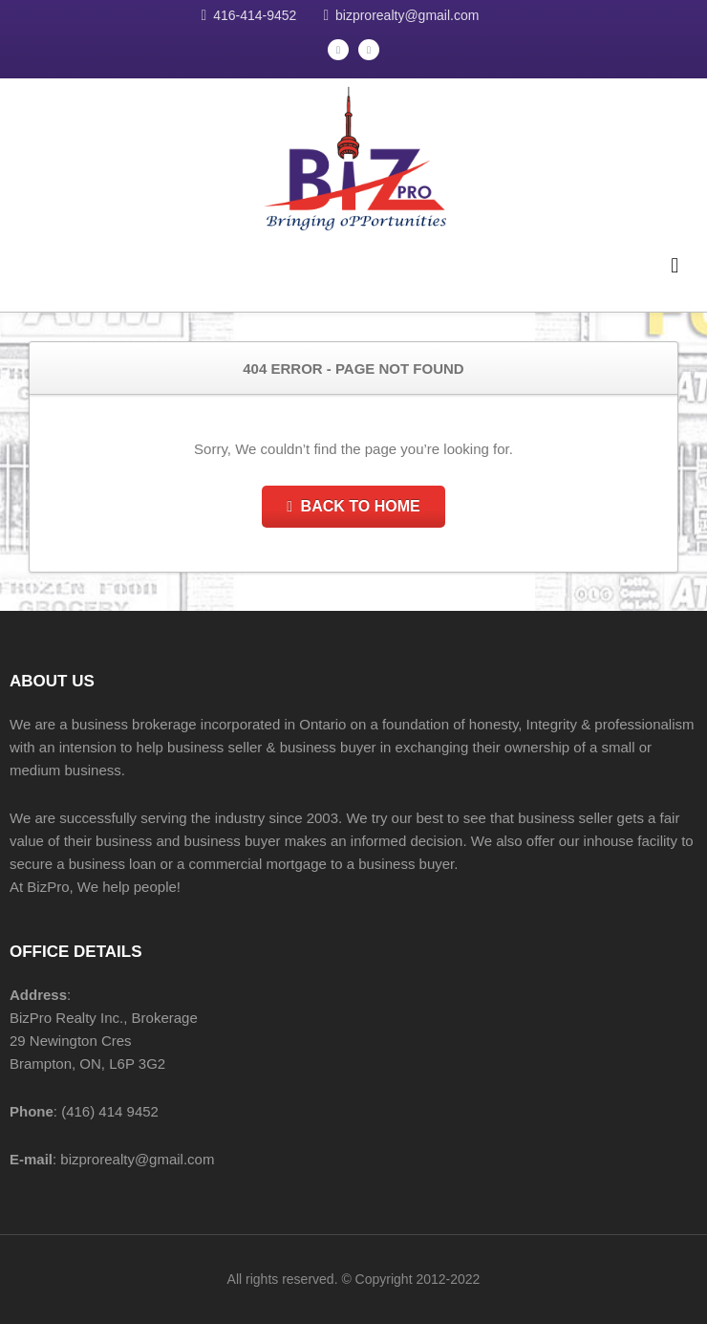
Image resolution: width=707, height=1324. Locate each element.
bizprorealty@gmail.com (407, 15)
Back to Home (353, 506)
